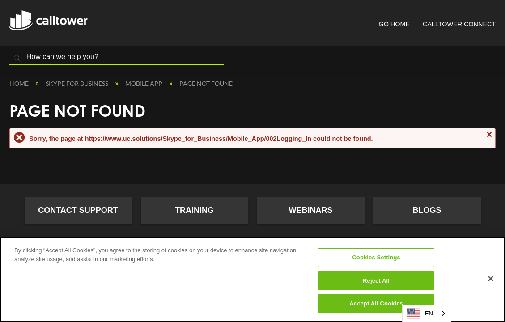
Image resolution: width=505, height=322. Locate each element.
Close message (488, 138)
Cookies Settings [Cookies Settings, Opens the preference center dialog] (376, 257)
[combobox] (426, 313)
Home (19, 83)
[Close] (491, 278)
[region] (252, 279)
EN (420, 313)
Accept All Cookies (376, 303)
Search (17, 58)
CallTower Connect (459, 24)
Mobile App (144, 83)
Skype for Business (78, 83)
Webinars (311, 210)
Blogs (426, 210)
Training (194, 210)
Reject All (376, 280)
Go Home (394, 24)
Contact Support (78, 210)
